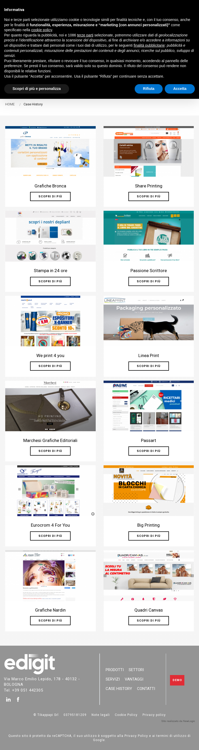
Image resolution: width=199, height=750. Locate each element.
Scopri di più (50, 196)
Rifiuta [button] (149, 89)
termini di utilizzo (171, 736)
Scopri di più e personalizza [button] (37, 89)
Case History (119, 688)
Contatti (146, 688)
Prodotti (115, 669)
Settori (136, 669)
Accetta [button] (179, 89)
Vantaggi (134, 679)
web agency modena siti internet (178, 721)
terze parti (85, 35)
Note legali (101, 715)
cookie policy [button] (41, 30)
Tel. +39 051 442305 (23, 690)
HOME (10, 104)
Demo (177, 680)
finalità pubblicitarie (149, 45)
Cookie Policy (126, 715)
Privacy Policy (136, 736)
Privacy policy (154, 715)
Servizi (113, 679)
